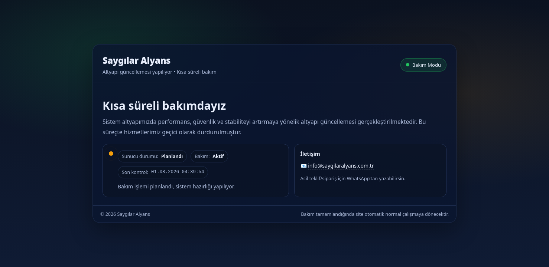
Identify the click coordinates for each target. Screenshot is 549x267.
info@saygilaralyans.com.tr (341, 165)
